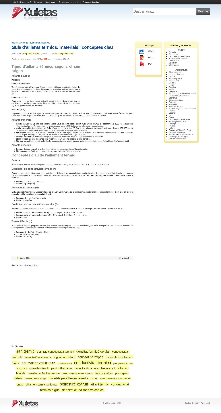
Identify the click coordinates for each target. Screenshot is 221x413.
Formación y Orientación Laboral (182, 109)
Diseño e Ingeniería (177, 132)
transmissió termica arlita (38, 357)
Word (146, 51)
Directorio (38, 2)
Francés (172, 111)
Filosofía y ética (175, 78)
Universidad (173, 61)
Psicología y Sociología (178, 137)
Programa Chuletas (91, 2)
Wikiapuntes (110, 403)
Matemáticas (174, 81)
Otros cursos (174, 65)
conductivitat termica (92, 362)
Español (172, 113)
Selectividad (50, 2)
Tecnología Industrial (40, 42)
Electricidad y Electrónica (179, 96)
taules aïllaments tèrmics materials (77, 373)
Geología (172, 124)
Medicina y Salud (176, 106)
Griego (171, 117)
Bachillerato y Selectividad (179, 56)
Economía (173, 98)
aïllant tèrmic (99, 384)
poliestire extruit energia (36, 378)
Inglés (171, 89)
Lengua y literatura (176, 74)
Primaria (172, 52)
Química (172, 87)
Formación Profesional (178, 58)
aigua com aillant (64, 357)
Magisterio (173, 104)
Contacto (196, 403)
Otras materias (175, 72)
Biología (172, 83)
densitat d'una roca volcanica (83, 390)
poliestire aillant (65, 363)
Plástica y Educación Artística (181, 134)
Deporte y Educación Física (180, 130)
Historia (172, 76)
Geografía (173, 91)
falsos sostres (104, 373)
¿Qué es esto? (25, 2)
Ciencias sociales (176, 100)
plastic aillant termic (61, 368)
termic (94, 378)
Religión (172, 128)
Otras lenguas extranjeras (179, 119)
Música (172, 126)
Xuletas (187, 403)
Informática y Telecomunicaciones (182, 94)
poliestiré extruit (74, 384)
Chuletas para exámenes (69, 2)
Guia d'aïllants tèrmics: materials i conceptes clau (62, 47)
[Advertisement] (110, 30)
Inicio (14, 2)
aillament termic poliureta (41, 384)
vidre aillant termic (39, 368)
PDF (146, 63)
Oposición (173, 63)
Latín (171, 115)
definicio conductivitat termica (55, 351)
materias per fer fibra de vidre (44, 373)
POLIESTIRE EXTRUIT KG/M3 (39, 363)
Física (171, 85)
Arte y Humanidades (177, 139)
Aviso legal (205, 403)
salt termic (25, 351)
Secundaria (173, 54)
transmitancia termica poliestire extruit (95, 368)
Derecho (172, 102)
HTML (147, 57)
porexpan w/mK (120, 363)
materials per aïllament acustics (69, 378)
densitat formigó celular (93, 351)
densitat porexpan (90, 357)
